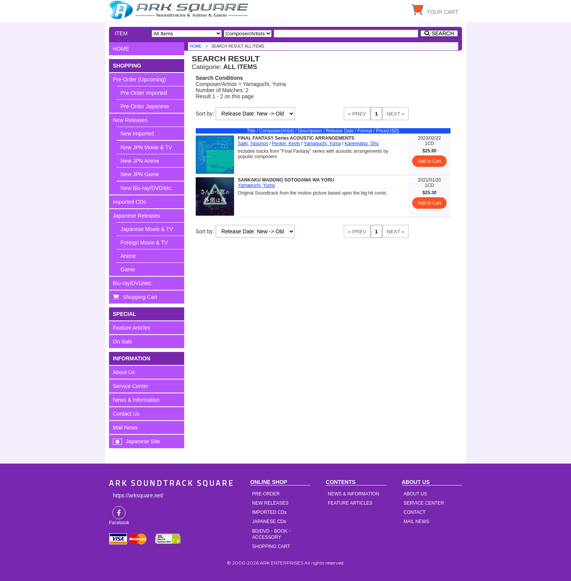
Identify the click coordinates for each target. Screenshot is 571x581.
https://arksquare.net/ (138, 495)
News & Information (136, 400)
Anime (128, 256)
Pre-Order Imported (143, 93)
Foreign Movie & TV (144, 242)
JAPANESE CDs (269, 521)
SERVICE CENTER (424, 503)
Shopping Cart (140, 297)
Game (127, 269)
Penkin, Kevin (286, 143)
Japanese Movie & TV (146, 229)
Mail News (125, 427)
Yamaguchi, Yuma (322, 143)
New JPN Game (139, 174)
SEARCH (443, 33)
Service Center (131, 386)
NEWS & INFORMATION (353, 494)
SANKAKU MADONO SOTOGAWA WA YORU (286, 180)
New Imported (137, 133)
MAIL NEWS (416, 521)
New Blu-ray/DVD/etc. (146, 188)
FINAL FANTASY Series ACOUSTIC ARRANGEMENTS (296, 138)
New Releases (130, 120)
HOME (180, 9)
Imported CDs (129, 202)
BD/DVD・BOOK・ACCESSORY (272, 534)
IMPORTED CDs (269, 512)
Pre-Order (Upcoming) (139, 79)
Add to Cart (429, 161)
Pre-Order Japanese (144, 106)
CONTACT (415, 512)
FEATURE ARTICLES (350, 503)
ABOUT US (415, 494)
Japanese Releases (136, 216)
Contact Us (126, 414)
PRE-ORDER (266, 494)
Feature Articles (131, 328)
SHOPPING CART (271, 546)
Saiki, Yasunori (253, 143)
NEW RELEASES (270, 503)
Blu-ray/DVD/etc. (133, 283)
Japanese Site (143, 441)
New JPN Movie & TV (146, 147)
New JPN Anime (139, 161)
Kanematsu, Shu (362, 143)
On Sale (122, 341)
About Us (124, 372)
